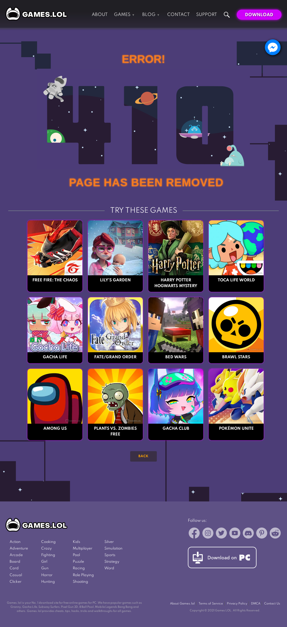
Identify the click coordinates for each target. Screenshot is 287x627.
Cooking (48, 542)
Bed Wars (175, 357)
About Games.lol (182, 603)
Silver (109, 542)
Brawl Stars (236, 357)
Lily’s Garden (115, 280)
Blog (148, 14)
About (100, 14)
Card (14, 568)
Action (15, 542)
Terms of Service (211, 603)
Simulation (113, 548)
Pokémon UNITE (236, 429)
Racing (79, 568)
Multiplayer (82, 548)
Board (15, 562)
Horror (46, 575)
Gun (45, 568)
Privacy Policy (237, 603)
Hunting (48, 582)
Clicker (15, 582)
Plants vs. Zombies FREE (115, 431)
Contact (178, 14)
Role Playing (83, 575)
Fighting (48, 555)
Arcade (16, 555)
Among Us (55, 429)
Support (206, 14)
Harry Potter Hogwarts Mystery (175, 283)
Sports (109, 555)
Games (122, 14)
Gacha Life (55, 357)
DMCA (255, 603)
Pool (76, 555)
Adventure (19, 548)
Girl (44, 562)
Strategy (111, 562)
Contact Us (272, 603)
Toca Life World (236, 280)
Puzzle (78, 562)
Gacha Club (176, 429)
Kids (76, 542)
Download (259, 15)
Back (143, 456)
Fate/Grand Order (115, 357)
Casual (16, 575)
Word (109, 568)
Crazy (46, 548)
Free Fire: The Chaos (55, 280)
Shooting (80, 582)
